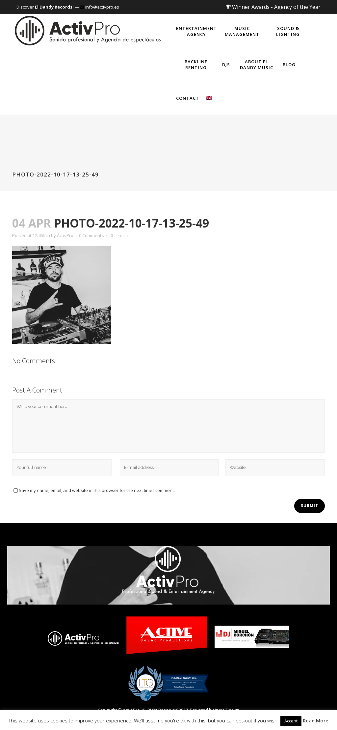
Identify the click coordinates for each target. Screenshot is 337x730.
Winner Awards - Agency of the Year (273, 7)
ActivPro (65, 235)
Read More (315, 720)
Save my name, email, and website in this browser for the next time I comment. (97, 490)
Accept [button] (291, 721)
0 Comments (91, 235)
